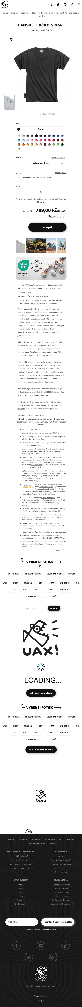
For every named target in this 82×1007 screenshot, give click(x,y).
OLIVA (49, 144)
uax (7, 13)
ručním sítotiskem (48, 498)
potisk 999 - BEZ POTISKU (68, 13)
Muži (21, 888)
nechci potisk (60, 172)
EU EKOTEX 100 (46, 487)
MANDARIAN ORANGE (19, 144)
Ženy (21, 892)
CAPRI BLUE (62, 135)
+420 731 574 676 (22, 864)
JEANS (40, 135)
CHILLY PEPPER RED (53, 140)
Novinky (36, 839)
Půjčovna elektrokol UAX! (61, 904)
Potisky (11, 839)
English (45, 996)
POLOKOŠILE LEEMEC (44, 392)
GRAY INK (49, 135)
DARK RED (58, 140)
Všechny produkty (28, 13)
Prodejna (70, 839)
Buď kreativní (21, 904)
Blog (52, 843)
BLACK (41, 16)
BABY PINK (32, 140)
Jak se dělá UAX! (53, 839)
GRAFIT (32, 135)
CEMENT (23, 135)
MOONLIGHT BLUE (53, 135)
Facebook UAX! (16, 945)
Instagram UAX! (41, 945)
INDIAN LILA (45, 140)
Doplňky (21, 900)
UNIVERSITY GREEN (62, 144)
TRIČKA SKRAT (50, 13)
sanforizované (36, 465)
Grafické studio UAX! (61, 900)
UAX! (36, 986)
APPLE (53, 144)
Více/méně (60, 550)
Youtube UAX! (28, 957)
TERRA (62, 140)
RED (49, 140)
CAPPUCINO (40, 144)
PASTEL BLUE (23, 140)
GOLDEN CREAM (27, 144)
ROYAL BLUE (58, 135)
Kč (39, 1000)
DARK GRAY (27, 135)
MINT (19, 148)
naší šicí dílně (55, 402)
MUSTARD (32, 144)
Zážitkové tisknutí (61, 888)
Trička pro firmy (61, 896)
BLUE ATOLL (19, 140)
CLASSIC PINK (40, 140)
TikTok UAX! (65, 945)
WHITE (19, 135)
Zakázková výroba (36, 843)
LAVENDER (27, 140)
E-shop (23, 839)
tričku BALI (30, 395)
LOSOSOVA (36, 140)
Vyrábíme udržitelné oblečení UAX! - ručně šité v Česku (4, 13)
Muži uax (15, 13)
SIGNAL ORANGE (23, 144)
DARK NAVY (45, 135)
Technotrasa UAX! (53, 957)
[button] (63, 246)
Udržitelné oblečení (61, 884)
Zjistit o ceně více (57, 216)
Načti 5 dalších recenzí (41, 749)
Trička (41, 13)
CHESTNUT (45, 144)
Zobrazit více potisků (41, 693)
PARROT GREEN (58, 144)
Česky (36, 996)
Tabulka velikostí (58, 157)
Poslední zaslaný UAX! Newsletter (41, 929)
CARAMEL (36, 144)
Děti (21, 896)
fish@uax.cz (24, 860)
